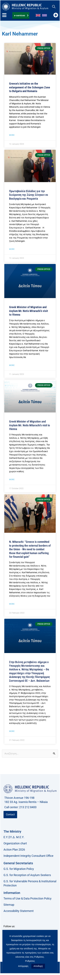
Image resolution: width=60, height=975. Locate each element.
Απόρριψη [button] (23, 966)
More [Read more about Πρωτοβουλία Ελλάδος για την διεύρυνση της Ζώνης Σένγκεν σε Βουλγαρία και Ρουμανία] (12, 249)
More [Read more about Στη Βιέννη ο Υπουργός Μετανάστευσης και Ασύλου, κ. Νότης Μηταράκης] (12, 479)
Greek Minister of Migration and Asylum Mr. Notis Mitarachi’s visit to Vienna (29, 425)
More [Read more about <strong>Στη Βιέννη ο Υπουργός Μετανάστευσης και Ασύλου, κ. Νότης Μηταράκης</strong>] (12, 365)
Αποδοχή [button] (38, 966)
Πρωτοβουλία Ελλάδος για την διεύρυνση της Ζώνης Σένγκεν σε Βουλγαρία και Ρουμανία (28, 194)
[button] (53, 6)
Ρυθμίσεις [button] (30, 961)
